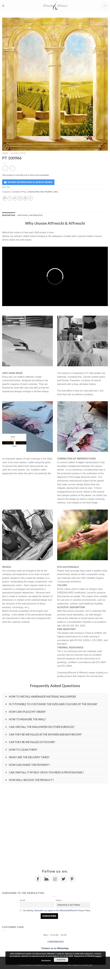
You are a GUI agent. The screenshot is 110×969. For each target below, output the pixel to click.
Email (22, 900)
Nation (59, 900)
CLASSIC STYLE (18, 153)
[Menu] (105, 6)
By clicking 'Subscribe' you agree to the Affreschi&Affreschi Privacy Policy (56, 910)
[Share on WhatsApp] (4, 198)
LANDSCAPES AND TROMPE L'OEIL (42, 192)
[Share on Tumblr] (30, 198)
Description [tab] (8, 215)
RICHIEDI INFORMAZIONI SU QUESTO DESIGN (30, 182)
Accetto (61, 960)
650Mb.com (87, 965)
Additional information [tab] (29, 215)
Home (5, 153)
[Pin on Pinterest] (25, 198)
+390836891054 (55, 942)
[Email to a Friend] (20, 198)
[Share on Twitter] (15, 198)
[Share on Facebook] (10, 198)
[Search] (3, 6)
